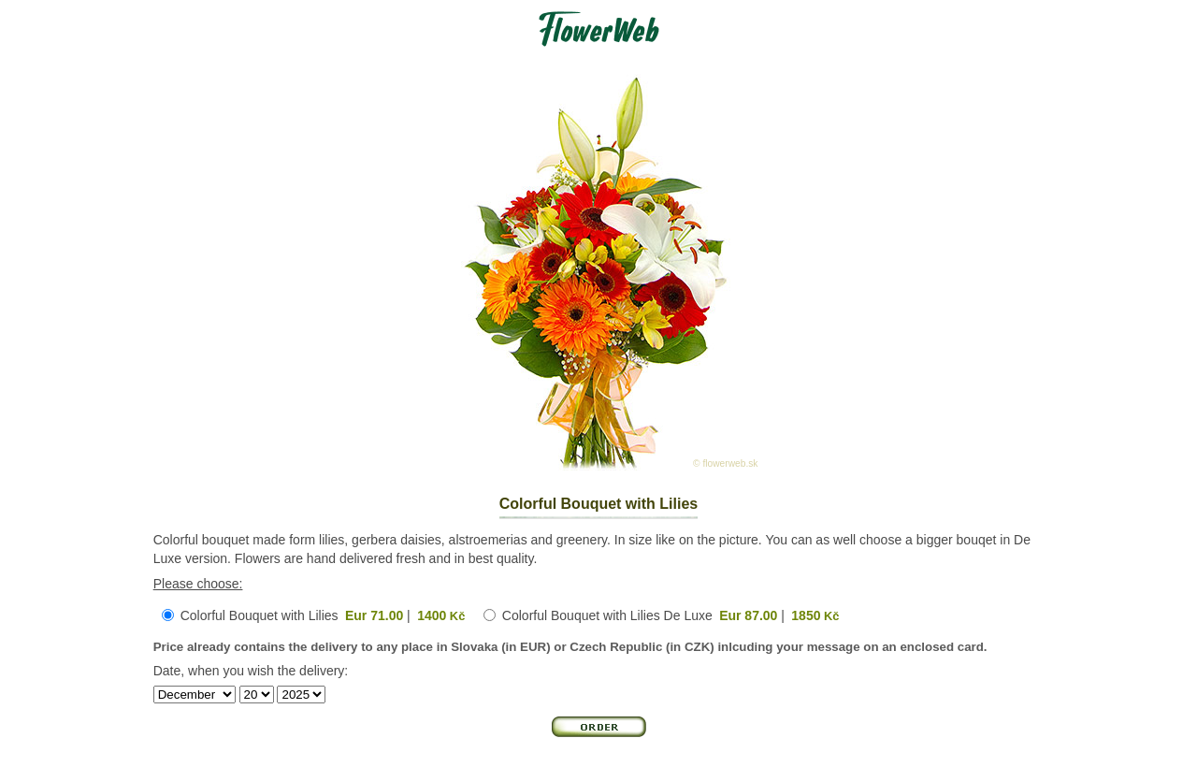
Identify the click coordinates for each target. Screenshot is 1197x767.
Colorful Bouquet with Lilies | (323, 615)
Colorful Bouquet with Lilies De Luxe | (671, 615)
